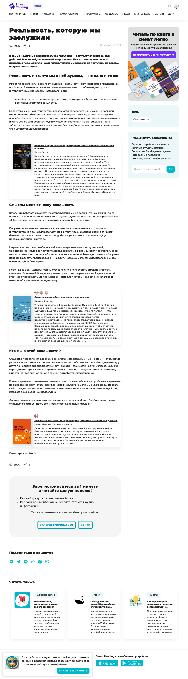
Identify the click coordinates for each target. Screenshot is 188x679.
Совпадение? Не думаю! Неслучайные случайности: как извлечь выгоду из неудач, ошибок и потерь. (103, 604)
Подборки (49, 14)
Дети (171, 14)
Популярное (17, 14)
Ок (170, 169)
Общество (111, 14)
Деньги (159, 14)
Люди (126, 14)
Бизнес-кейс (142, 14)
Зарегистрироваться (55, 525)
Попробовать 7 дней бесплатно (153, 55)
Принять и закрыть (73, 671)
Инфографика (92, 14)
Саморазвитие (69, 14)
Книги (34, 14)
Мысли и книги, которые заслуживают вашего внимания (46, 604)
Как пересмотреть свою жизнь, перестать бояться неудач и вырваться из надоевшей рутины (160, 604)
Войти (88, 525)
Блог (38, 6)
